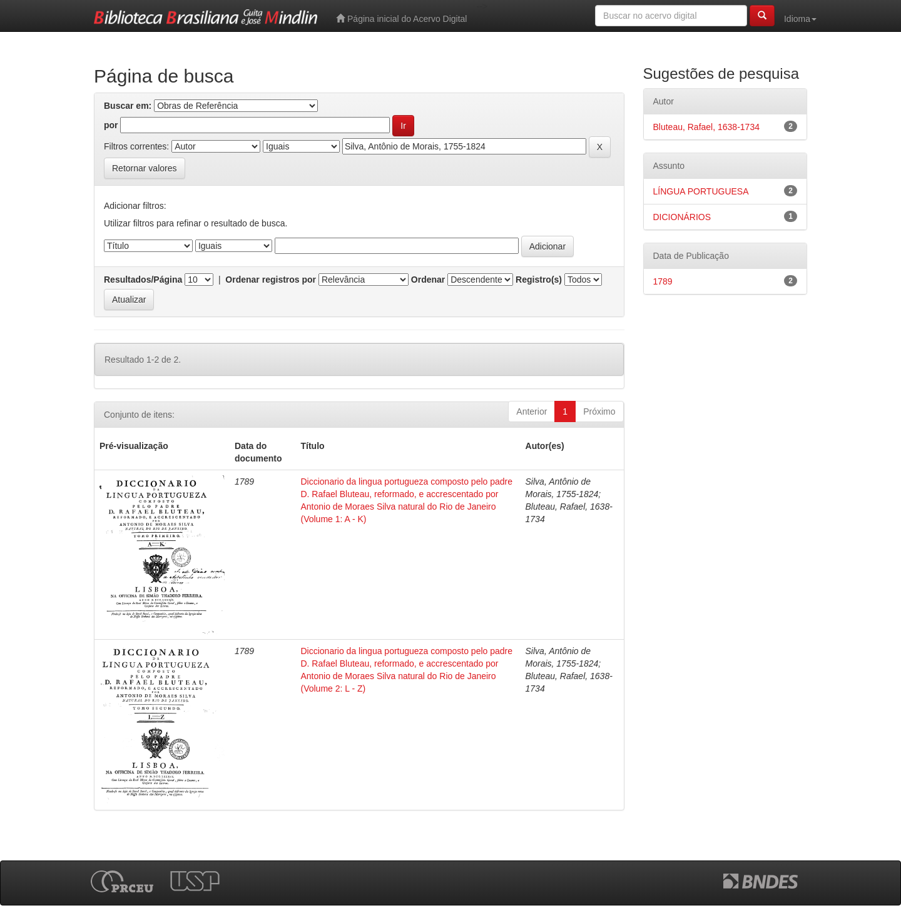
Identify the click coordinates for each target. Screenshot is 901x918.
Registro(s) (539, 280)
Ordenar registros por (270, 280)
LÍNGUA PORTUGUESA (701, 191)
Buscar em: (127, 106)
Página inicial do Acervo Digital (401, 18)
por (111, 125)
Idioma (800, 19)
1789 (663, 281)
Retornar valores (144, 168)
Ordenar (428, 280)
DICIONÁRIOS (682, 217)
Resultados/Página (143, 280)
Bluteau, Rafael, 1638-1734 (706, 127)
